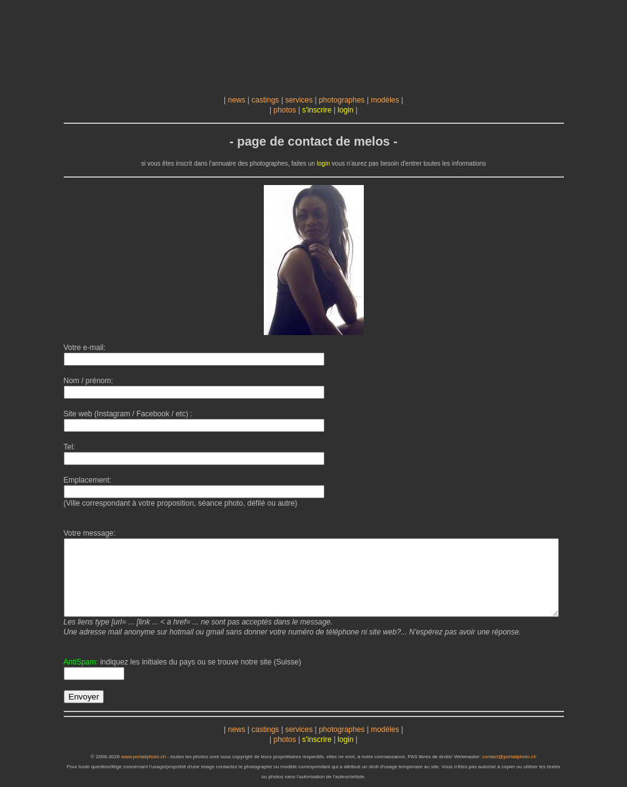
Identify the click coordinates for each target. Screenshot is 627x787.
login (345, 110)
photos (285, 110)
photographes (341, 100)
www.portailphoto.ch (143, 756)
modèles (385, 100)
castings (265, 100)
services (299, 100)
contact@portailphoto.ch (509, 756)
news (236, 100)
